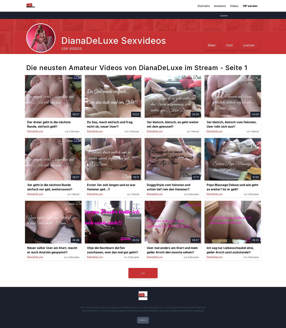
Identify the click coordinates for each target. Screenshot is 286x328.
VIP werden (250, 5)
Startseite (204, 5)
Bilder (212, 45)
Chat (229, 45)
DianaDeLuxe (35, 131)
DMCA (143, 320)
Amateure (220, 5)
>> (143, 273)
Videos (234, 5)
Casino (225, 15)
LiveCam (249, 45)
